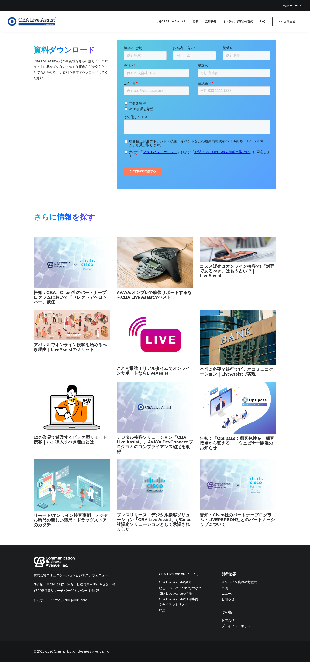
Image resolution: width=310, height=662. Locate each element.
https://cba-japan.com (70, 600)
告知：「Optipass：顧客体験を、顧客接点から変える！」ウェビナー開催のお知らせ (237, 443)
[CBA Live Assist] (32, 21)
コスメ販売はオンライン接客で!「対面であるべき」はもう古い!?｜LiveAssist (237, 271)
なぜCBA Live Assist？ (171, 21)
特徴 (195, 21)
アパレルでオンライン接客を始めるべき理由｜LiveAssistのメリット (70, 347)
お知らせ (228, 599)
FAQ (262, 21)
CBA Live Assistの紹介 (175, 582)
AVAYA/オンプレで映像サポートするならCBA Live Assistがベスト (154, 295)
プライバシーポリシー (238, 626)
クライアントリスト (173, 605)
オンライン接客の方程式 (238, 21)
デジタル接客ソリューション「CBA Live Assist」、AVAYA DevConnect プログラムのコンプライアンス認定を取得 (155, 444)
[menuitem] (292, 5)
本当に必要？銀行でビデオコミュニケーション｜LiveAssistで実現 (236, 371)
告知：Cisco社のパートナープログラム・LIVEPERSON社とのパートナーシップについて (237, 520)
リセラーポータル (292, 5)
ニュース (228, 593)
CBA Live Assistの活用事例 (178, 599)
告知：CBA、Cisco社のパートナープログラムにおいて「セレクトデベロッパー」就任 (70, 297)
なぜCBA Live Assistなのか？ (180, 588)
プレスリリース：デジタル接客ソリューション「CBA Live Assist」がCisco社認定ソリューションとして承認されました (154, 522)
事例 (225, 588)
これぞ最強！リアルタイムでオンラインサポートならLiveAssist (153, 371)
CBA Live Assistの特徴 (175, 593)
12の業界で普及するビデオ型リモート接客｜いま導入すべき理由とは (70, 439)
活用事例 (210, 21)
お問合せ (228, 620)
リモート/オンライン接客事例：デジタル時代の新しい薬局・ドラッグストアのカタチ (71, 520)
